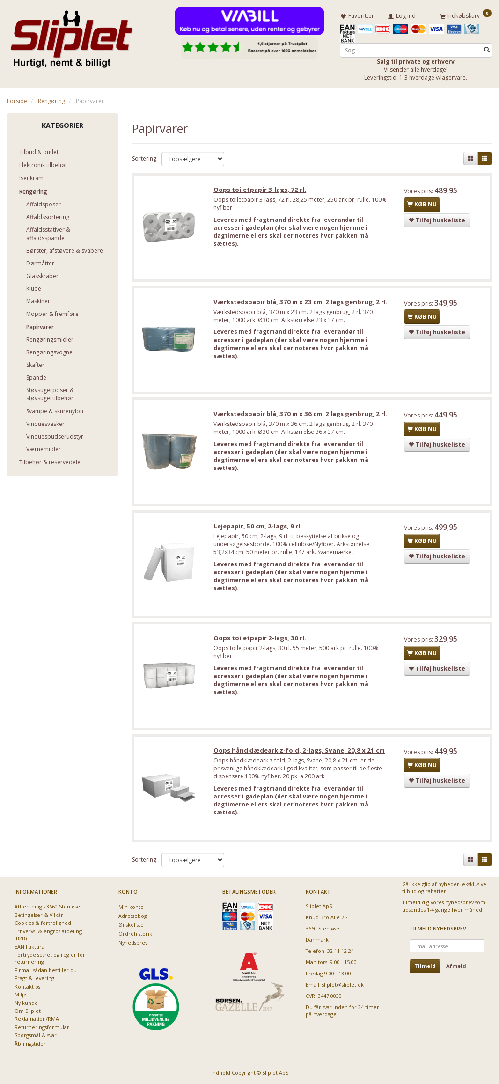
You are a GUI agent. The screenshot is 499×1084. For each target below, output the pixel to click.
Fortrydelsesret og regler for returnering (50, 958)
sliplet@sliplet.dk (343, 984)
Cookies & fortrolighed (43, 922)
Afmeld (456, 965)
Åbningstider (30, 1043)
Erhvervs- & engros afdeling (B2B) (48, 935)
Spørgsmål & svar (36, 1035)
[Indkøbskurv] (466, 15)
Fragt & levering (34, 977)
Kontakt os (27, 986)
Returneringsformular (42, 1027)
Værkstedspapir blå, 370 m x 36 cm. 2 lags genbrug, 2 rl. (301, 415)
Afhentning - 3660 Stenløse (47, 906)
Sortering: (145, 158)
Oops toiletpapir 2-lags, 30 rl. (260, 640)
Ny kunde (26, 1002)
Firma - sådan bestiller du (46, 970)
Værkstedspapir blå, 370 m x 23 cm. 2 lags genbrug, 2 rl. (301, 302)
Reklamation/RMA (37, 1018)
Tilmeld (425, 965)
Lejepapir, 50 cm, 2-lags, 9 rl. (258, 527)
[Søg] (487, 50)
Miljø (21, 994)
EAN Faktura (29, 946)
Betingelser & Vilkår (39, 914)
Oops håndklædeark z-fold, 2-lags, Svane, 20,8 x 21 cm (299, 752)
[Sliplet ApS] (71, 36)
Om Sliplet (28, 1010)
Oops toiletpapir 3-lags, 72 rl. (260, 190)
